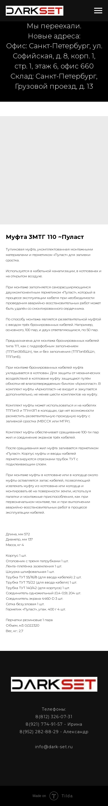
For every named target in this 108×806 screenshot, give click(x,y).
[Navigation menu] (98, 11)
